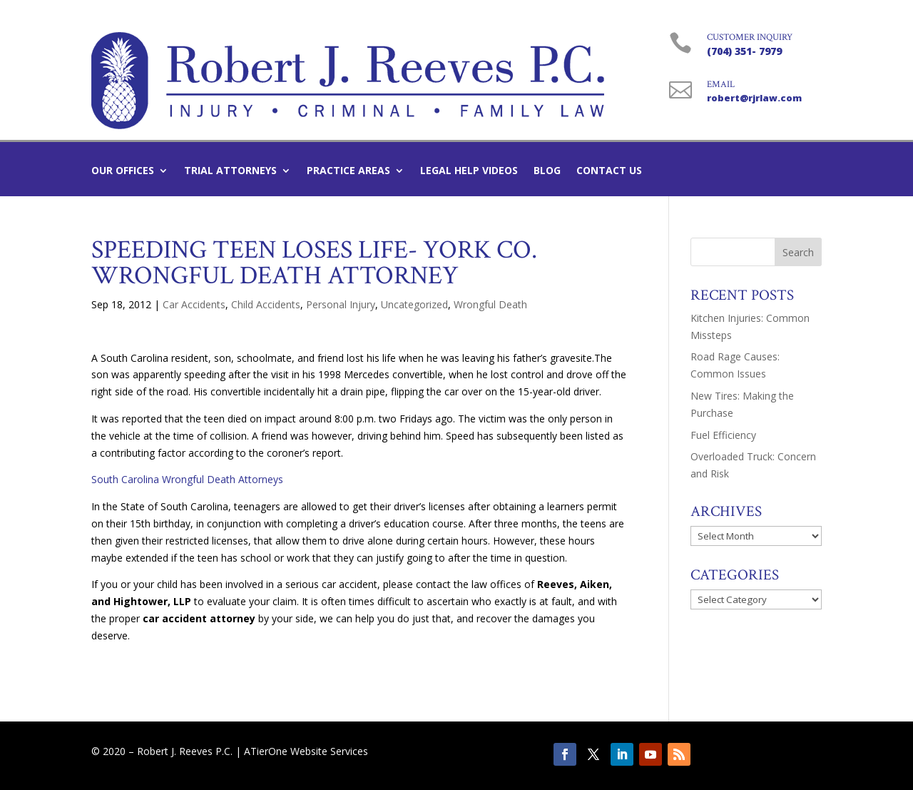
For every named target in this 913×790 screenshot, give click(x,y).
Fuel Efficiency (723, 435)
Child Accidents (265, 304)
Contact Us (609, 171)
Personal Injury (340, 304)
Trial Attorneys (230, 171)
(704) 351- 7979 (744, 51)
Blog (547, 171)
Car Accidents (194, 304)
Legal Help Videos (469, 171)
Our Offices (122, 171)
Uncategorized (414, 304)
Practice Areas (348, 171)
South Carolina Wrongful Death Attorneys (187, 479)
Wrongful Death (490, 304)
